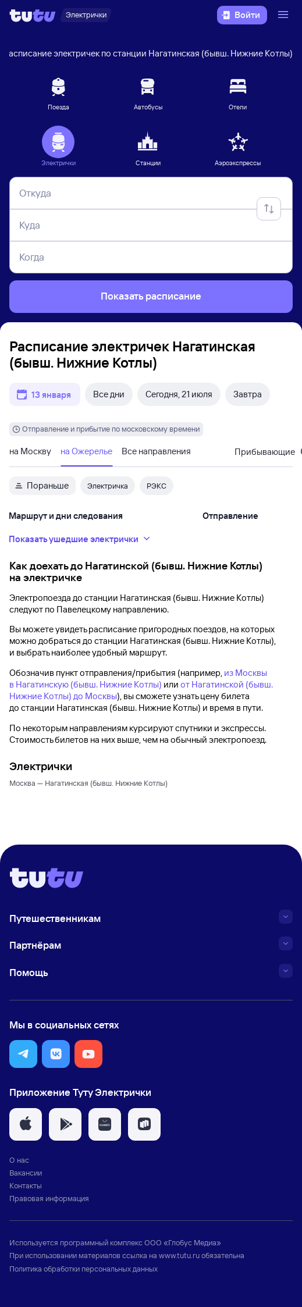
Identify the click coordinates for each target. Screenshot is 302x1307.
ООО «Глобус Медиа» (182, 1242)
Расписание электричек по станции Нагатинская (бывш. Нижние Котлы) (148, 53)
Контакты (25, 1185)
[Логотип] (32, 15)
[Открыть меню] (284, 15)
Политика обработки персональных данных (83, 1268)
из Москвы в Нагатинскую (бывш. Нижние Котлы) (138, 678)
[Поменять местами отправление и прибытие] (269, 208)
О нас (19, 1159)
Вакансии (25, 1172)
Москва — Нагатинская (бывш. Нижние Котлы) (88, 783)
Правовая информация (49, 1198)
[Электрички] (86, 15)
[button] (23, 1054)
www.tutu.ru (179, 1255)
